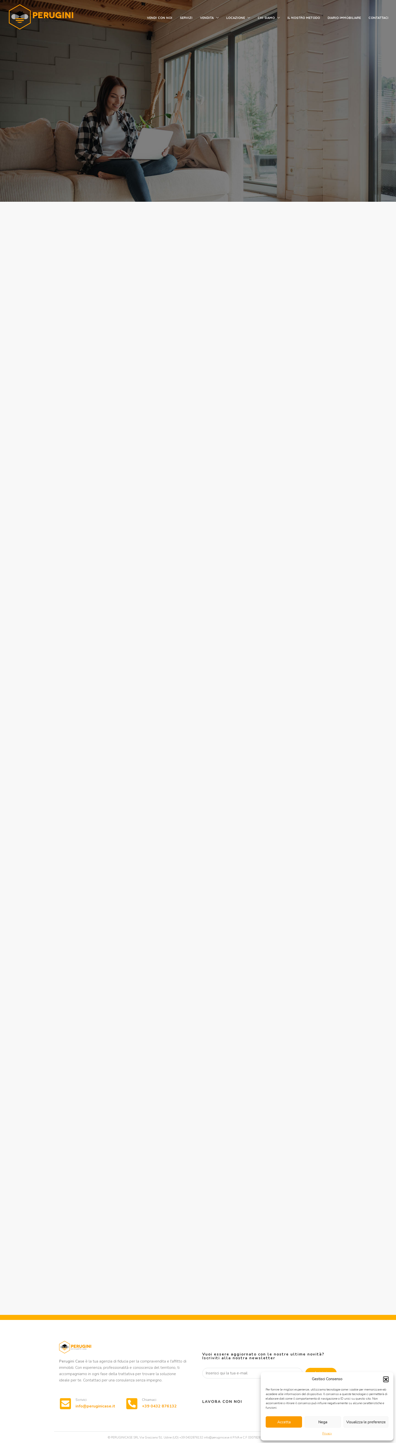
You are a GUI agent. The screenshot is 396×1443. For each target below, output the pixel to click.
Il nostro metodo (303, 18)
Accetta (284, 1422)
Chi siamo (266, 18)
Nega (322, 1422)
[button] (385, 1379)
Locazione (235, 18)
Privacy (327, 1433)
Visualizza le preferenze (366, 1422)
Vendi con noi (159, 18)
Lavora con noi (222, 1401)
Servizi (186, 18)
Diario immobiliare (344, 18)
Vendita (207, 18)
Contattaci (378, 18)
